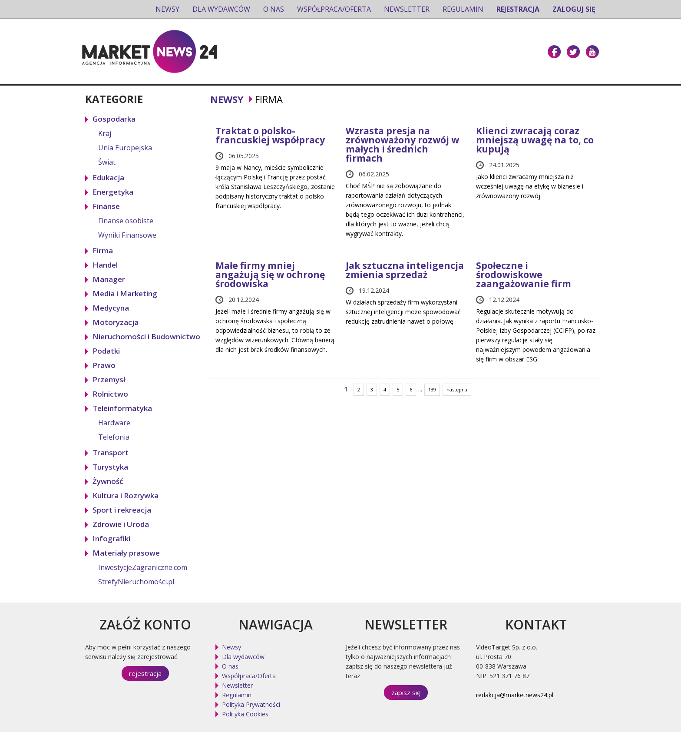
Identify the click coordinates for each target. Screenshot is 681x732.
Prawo (104, 365)
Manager (109, 279)
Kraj (104, 133)
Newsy (167, 9)
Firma (103, 250)
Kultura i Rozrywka (126, 495)
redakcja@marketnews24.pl (514, 695)
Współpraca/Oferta (334, 9)
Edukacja (108, 177)
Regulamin (463, 9)
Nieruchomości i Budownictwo (146, 336)
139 (432, 389)
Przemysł (109, 379)
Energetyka (113, 192)
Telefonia (113, 437)
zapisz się (405, 692)
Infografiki (111, 538)
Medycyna (111, 308)
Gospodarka (114, 119)
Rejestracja (517, 9)
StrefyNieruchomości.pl (136, 581)
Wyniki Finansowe (127, 235)
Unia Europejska (125, 147)
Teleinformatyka (122, 408)
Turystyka (110, 467)
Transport (111, 452)
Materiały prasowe (126, 553)
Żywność (108, 481)
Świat (107, 162)
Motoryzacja (116, 322)
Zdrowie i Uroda (121, 524)
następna (456, 389)
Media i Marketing (125, 293)
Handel (105, 265)
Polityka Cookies (245, 714)
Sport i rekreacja (122, 510)
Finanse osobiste (125, 220)
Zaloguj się (573, 9)
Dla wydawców (221, 9)
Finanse (106, 206)
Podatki (106, 351)
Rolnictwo (110, 394)
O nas (273, 9)
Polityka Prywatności (251, 704)
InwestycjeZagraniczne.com (142, 567)
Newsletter (407, 9)
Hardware (114, 422)
